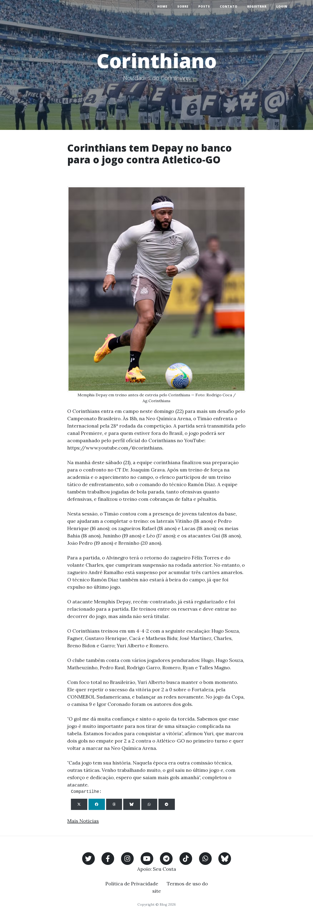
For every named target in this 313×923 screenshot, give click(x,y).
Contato (228, 6)
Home (162, 6)
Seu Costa (164, 869)
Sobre (183, 6)
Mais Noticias (83, 821)
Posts (204, 6)
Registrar (257, 6)
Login (281, 6)
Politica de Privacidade (131, 884)
